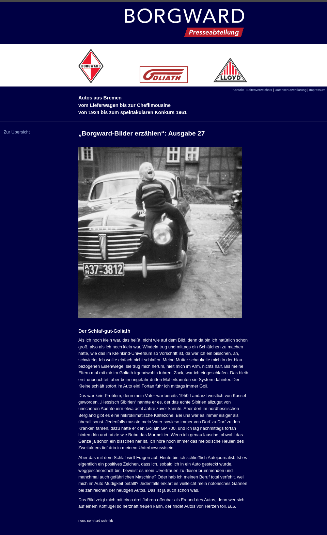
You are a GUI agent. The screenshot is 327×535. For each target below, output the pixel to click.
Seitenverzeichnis (259, 90)
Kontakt (238, 90)
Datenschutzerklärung (290, 90)
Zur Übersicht (17, 132)
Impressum (317, 90)
